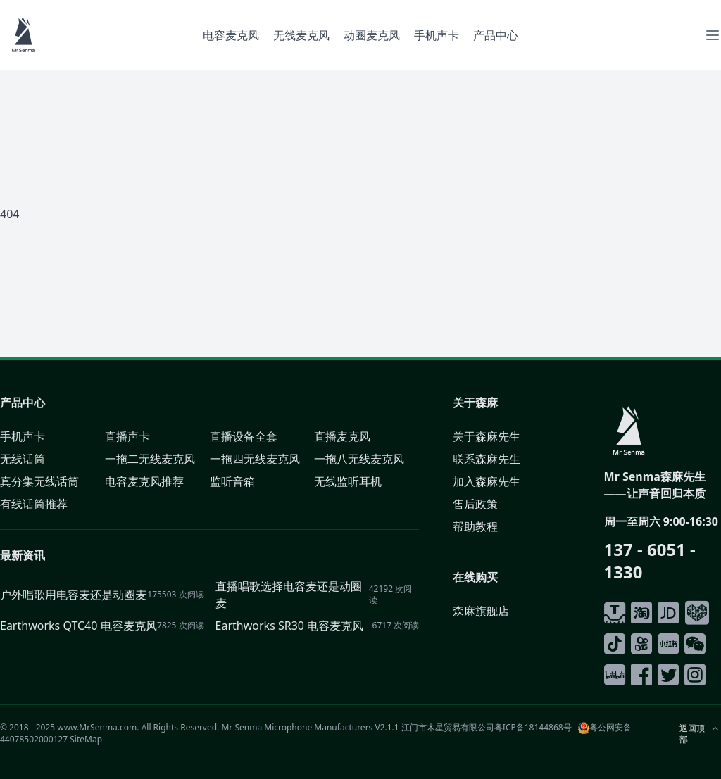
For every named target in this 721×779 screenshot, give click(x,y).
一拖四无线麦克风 (255, 459)
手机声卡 (436, 35)
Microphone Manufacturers (318, 727)
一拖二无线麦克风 (150, 459)
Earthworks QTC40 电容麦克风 (78, 625)
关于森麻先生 (486, 436)
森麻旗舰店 (481, 611)
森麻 (486, 402)
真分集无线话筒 (39, 481)
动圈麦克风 (372, 35)
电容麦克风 (231, 35)
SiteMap (86, 739)
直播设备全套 (243, 436)
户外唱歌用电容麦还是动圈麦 (73, 594)
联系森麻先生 (486, 459)
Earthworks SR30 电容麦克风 (289, 625)
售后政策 (475, 504)
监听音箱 (232, 481)
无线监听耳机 (348, 481)
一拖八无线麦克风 (359, 459)
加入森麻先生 (486, 481)
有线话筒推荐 (34, 504)
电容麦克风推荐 (144, 481)
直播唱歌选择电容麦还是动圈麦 (288, 594)
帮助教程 (475, 526)
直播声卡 (127, 436)
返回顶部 (692, 734)
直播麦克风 (342, 436)
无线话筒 (22, 459)
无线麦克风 (301, 35)
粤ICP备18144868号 (533, 727)
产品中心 (495, 35)
